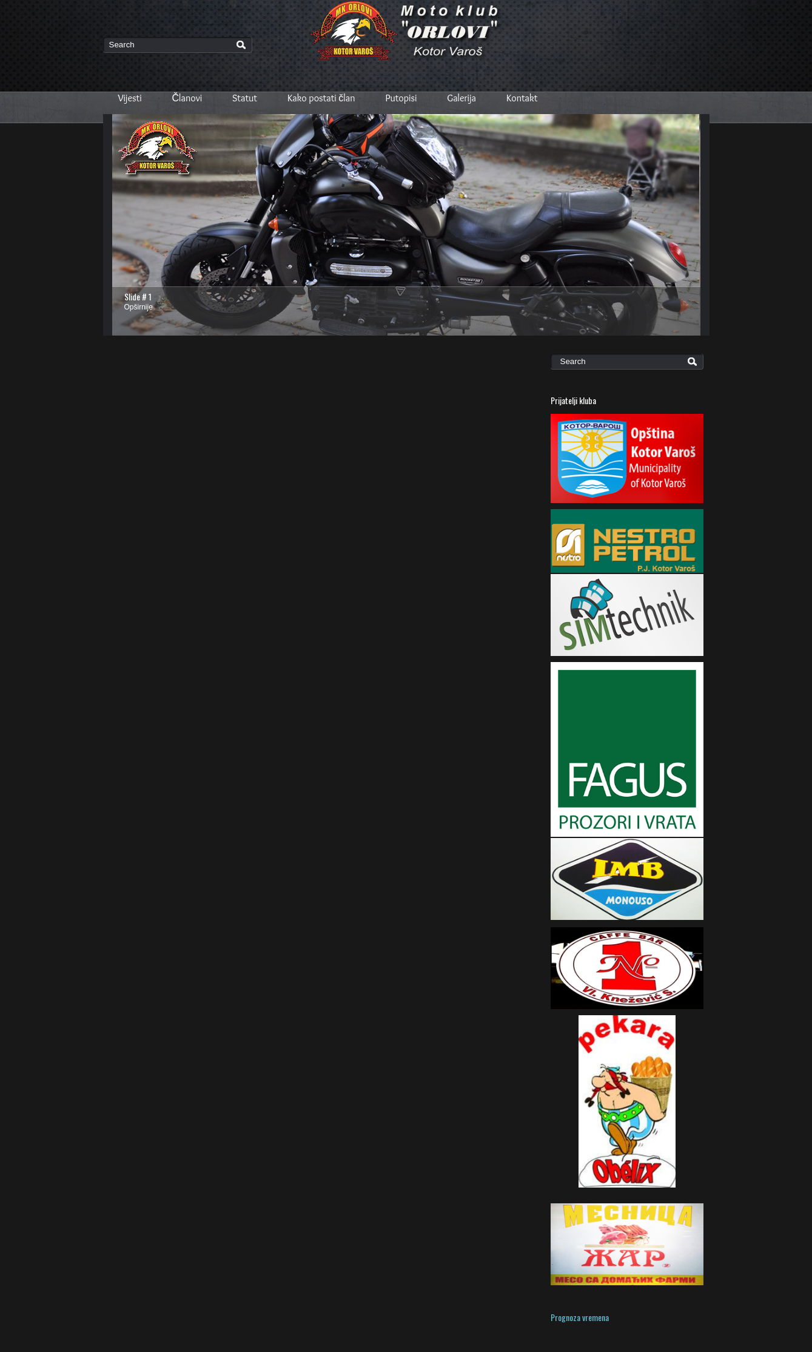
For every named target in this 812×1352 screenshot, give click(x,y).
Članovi (187, 98)
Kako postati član (321, 98)
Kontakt (521, 98)
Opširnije (138, 307)
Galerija (461, 98)
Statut (244, 98)
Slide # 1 (138, 296)
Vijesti (130, 98)
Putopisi (401, 98)
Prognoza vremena (580, 1317)
